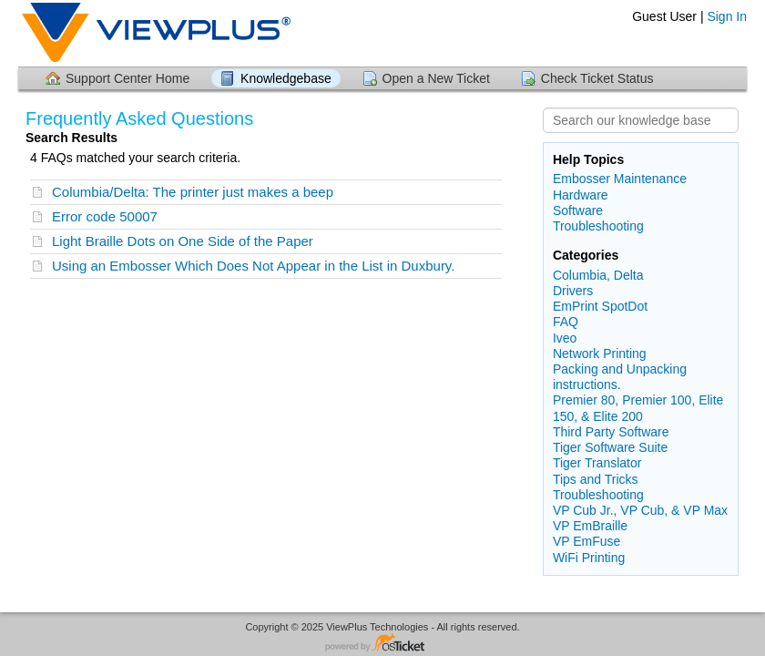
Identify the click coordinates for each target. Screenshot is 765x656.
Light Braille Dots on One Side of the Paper (182, 241)
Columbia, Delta (598, 275)
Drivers (573, 290)
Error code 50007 (105, 216)
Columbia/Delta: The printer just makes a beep (192, 192)
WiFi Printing (589, 557)
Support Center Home (127, 78)
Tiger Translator (597, 463)
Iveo (564, 338)
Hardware (580, 195)
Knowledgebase (286, 78)
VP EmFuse (586, 541)
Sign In (727, 16)
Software (578, 210)
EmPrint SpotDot (600, 306)
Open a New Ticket (436, 78)
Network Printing (600, 353)
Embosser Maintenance (620, 178)
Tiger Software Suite (610, 447)
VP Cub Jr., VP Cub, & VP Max (640, 510)
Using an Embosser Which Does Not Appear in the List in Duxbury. (253, 265)
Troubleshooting (598, 226)
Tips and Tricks (595, 479)
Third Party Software (611, 432)
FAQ (565, 321)
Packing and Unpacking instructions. (620, 377)
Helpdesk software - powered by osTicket (382, 643)
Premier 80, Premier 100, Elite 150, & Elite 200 (638, 408)
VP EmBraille (590, 525)
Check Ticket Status (597, 78)
